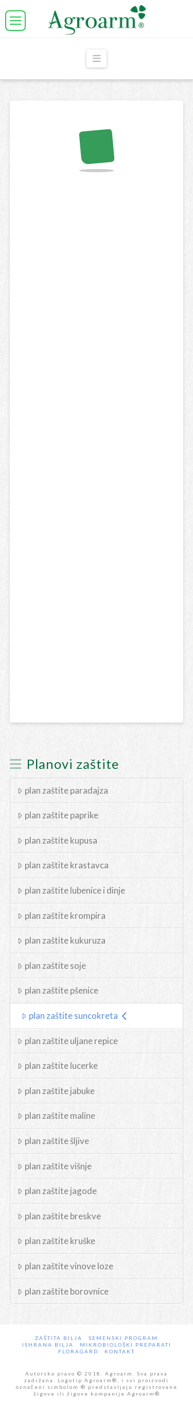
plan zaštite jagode (57, 1190)
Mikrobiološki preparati (125, 1344)
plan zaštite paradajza (62, 790)
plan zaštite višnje (54, 1166)
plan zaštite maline (56, 1115)
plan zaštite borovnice (63, 1291)
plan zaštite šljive (53, 1140)
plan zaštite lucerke (57, 1065)
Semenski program (123, 1338)
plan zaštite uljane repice (67, 1040)
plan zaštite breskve (59, 1216)
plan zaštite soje (51, 965)
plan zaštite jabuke (56, 1090)
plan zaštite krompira (61, 915)
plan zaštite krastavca (63, 865)
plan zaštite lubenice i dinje (71, 890)
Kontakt (119, 1351)
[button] (15, 20)
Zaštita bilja (58, 1338)
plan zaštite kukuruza (61, 940)
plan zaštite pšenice (57, 990)
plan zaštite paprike (57, 815)
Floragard (78, 1351)
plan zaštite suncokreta (75, 1015)
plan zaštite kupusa (57, 840)
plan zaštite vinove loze (65, 1266)
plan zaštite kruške (56, 1240)
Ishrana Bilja (48, 1344)
